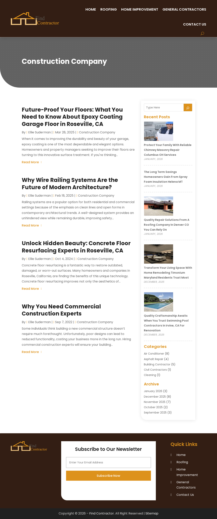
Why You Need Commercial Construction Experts (61, 310)
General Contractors (184, 9)
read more (30, 162)
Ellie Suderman (39, 132)
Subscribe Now (108, 495)
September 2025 (155, 412)
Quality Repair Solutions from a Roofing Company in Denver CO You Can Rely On (166, 225)
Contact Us (194, 24)
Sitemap (151, 513)
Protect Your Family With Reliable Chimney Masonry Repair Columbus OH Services (168, 150)
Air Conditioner (154, 354)
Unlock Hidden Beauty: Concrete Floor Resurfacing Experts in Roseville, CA (76, 246)
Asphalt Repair (153, 359)
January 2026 (153, 391)
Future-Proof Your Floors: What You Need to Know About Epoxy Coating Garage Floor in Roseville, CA (72, 117)
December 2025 (155, 397)
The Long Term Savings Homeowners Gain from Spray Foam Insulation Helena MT (165, 177)
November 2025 (154, 402)
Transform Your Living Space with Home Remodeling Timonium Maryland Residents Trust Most (168, 273)
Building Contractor (157, 364)
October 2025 (153, 407)
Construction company (97, 132)
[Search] (187, 107)
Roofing (108, 9)
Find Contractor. (101, 513)
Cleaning (150, 375)
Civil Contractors (155, 370)
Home (90, 9)
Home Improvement (139, 9)
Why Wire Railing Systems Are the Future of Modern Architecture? (70, 183)
